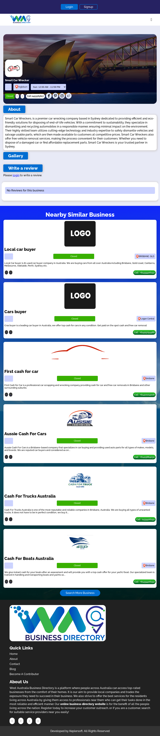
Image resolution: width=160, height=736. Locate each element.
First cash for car (21, 371)
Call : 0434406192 (145, 519)
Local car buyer (20, 249)
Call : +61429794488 (144, 332)
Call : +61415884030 (144, 457)
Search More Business (80, 593)
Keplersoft (76, 731)
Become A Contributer (24, 674)
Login (69, 7)
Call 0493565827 (35, 96)
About (14, 659)
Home (14, 654)
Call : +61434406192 (144, 272)
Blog (13, 669)
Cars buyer (15, 311)
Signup (88, 7)
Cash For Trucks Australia (30, 496)
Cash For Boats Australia (29, 558)
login (16, 175)
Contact (15, 664)
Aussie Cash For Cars (25, 433)
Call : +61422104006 (144, 394)
